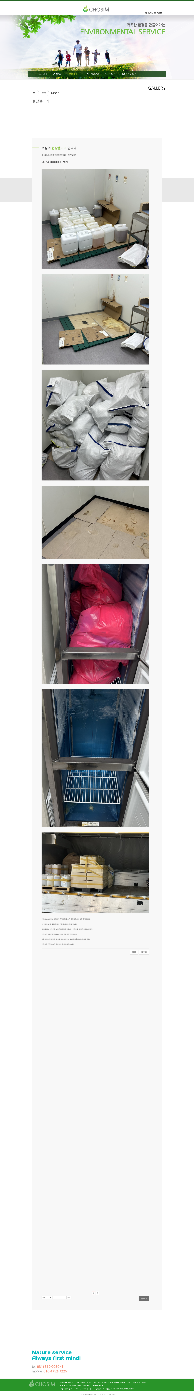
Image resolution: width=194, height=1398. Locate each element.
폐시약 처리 (109, 74)
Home (43, 93)
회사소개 (43, 74)
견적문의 (57, 74)
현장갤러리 (72, 74)
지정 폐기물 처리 (128, 74)
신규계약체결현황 (90, 74)
